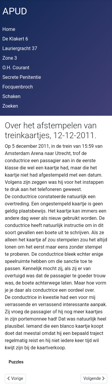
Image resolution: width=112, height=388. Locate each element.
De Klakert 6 (15, 39)
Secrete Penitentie (21, 77)
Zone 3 (9, 58)
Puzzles (16, 362)
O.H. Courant (15, 67)
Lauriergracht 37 (19, 48)
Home (8, 29)
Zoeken (10, 106)
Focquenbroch (17, 87)
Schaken (11, 96)
